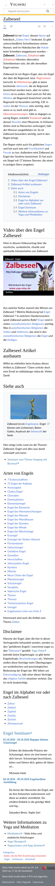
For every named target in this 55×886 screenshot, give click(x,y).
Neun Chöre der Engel (20, 575)
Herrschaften (15, 559)
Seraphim (12, 587)
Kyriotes (12, 567)
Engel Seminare (16, 733)
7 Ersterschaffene (17, 479)
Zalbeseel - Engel (12, 259)
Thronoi (11, 599)
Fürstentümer (15, 543)
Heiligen (12, 339)
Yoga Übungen (15, 841)
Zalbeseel (8, 55)
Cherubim (13, 495)
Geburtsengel (15, 547)
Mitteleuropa (24, 82)
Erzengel (12, 535)
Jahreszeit (22, 86)
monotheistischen (21, 323)
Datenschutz (8, 882)
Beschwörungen (28, 658)
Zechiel (11, 719)
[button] (28, 276)
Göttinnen (22, 331)
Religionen (38, 323)
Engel (26, 35)
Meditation (13, 833)
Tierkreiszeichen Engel (20, 603)
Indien (6, 106)
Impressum (38, 882)
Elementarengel (16, 503)
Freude (7, 152)
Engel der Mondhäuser (20, 519)
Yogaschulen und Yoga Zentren (25, 845)
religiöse (12, 678)
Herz (27, 39)
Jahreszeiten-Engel (18, 563)
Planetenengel (15, 579)
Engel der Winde (17, 527)
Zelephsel (33, 55)
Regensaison (43, 78)
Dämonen (15, 650)
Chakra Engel (15, 491)
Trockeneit (36, 118)
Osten (6, 94)
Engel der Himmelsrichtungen (24, 511)
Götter (7, 331)
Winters (7, 98)
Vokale (45, 47)
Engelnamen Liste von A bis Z (24, 611)
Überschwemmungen (15, 114)
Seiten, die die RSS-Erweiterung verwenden (25, 855)
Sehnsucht (36, 431)
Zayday (11, 715)
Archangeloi (14, 487)
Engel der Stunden (18, 523)
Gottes (20, 39)
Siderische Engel (16, 591)
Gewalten (13, 555)
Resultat (16, 121)
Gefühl (22, 678)
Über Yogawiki (24, 882)
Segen (48, 144)
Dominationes (15, 499)
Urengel (12, 607)
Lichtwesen (17, 859)
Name (42, 35)
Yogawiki (18, 4)
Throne (11, 595)
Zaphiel (11, 711)
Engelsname (32, 423)
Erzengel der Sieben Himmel (23, 539)
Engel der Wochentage (20, 531)
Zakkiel (11, 707)
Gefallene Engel (16, 551)
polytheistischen (21, 327)
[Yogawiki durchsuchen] (28, 11)
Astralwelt (30, 859)
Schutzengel (14, 583)
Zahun (11, 703)
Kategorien (8, 852)
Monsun (23, 106)
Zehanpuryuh (15, 723)
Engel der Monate (17, 515)
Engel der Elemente (18, 507)
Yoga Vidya (38, 650)
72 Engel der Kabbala (19, 483)
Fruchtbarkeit (36, 148)
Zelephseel (9, 59)
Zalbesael (21, 55)
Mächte (11, 571)
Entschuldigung (12, 674)
